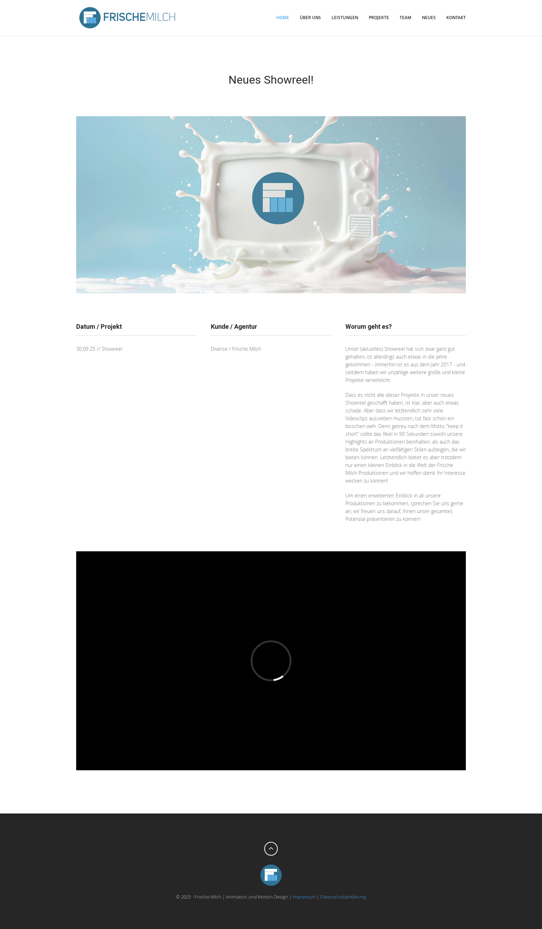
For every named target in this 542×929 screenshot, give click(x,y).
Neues (429, 18)
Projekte (379, 18)
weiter (460, 79)
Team (405, 18)
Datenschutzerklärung (343, 897)
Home (282, 18)
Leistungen (345, 18)
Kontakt (456, 18)
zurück (81, 79)
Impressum (304, 897)
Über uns (310, 18)
